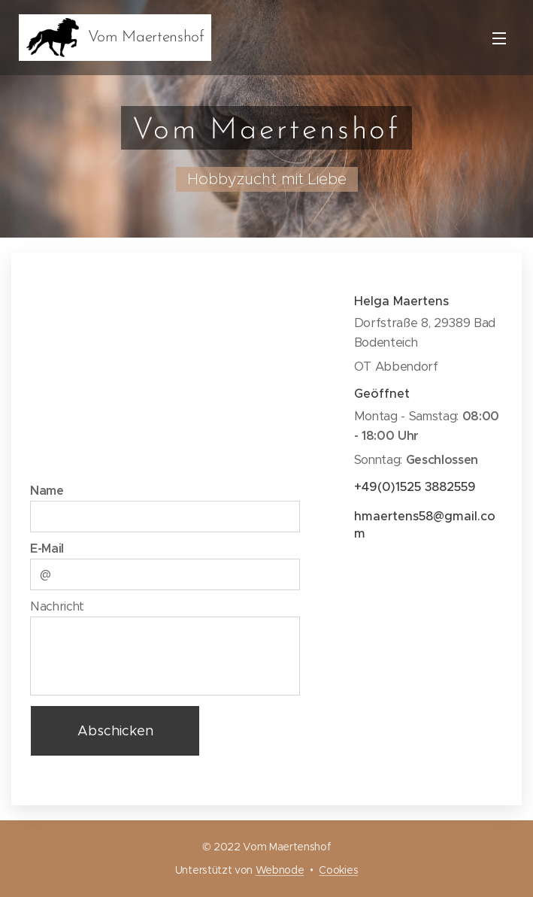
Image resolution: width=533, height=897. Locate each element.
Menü (499, 38)
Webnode (280, 870)
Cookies (338, 870)
